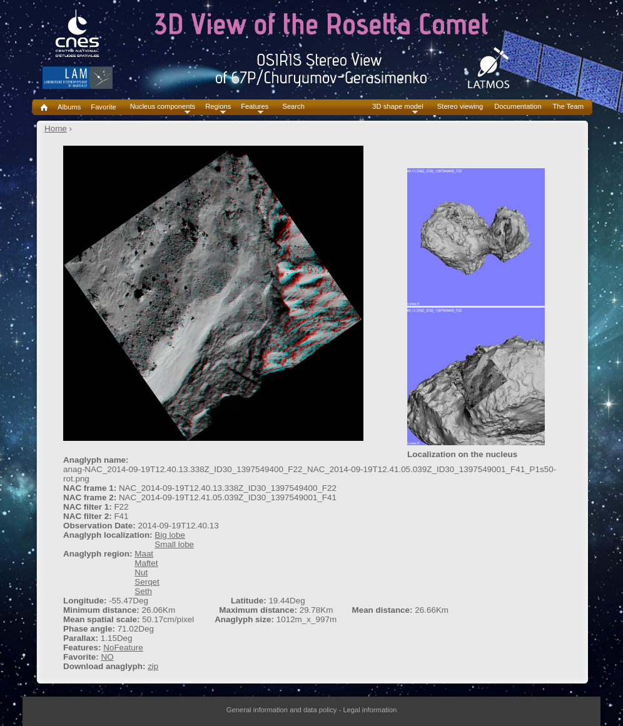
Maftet (146, 563)
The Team (568, 106)
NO (107, 657)
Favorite (103, 107)
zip (153, 666)
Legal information (370, 709)
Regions (218, 106)
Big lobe (169, 535)
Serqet (147, 582)
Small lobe (174, 544)
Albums (69, 107)
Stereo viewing (460, 106)
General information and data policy (281, 709)
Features (254, 106)
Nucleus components (162, 106)
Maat (143, 553)
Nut (141, 572)
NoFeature (123, 647)
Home (55, 128)
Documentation (517, 106)
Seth (143, 591)
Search (293, 106)
